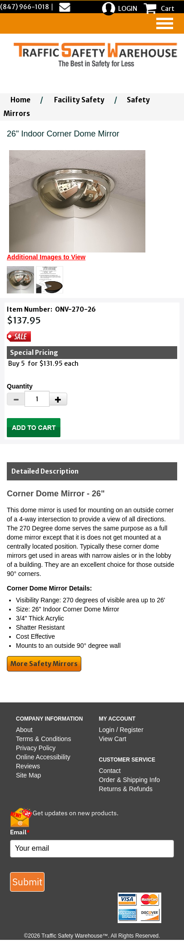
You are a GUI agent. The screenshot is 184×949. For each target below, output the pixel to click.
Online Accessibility (43, 757)
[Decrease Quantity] (16, 399)
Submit (27, 881)
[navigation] (164, 23)
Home (20, 100)
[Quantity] (37, 399)
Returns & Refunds (126, 789)
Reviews (28, 766)
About (24, 729)
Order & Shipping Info (129, 779)
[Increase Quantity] (58, 399)
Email (20, 832)
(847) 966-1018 (24, 7)
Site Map (28, 775)
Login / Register (121, 729)
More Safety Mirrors (44, 664)
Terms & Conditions (43, 738)
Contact (110, 770)
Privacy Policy (35, 748)
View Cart (112, 738)
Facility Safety (79, 100)
